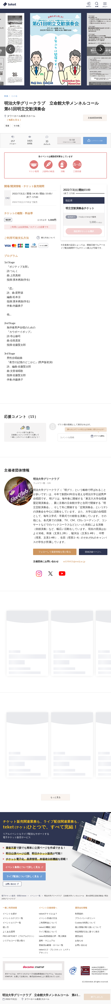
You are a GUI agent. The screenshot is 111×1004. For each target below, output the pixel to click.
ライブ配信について (48, 931)
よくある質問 (9, 931)
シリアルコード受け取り (14, 940)
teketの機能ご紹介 (47, 927)
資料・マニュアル (47, 940)
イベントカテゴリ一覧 (13, 918)
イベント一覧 (35, 896)
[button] (3, 993)
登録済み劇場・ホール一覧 (51, 945)
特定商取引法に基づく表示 (87, 931)
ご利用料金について (48, 922)
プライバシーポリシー (85, 918)
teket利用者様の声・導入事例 (52, 936)
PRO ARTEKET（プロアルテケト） (19, 936)
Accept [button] (100, 989)
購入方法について (48, 237)
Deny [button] (86, 990)
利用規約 (79, 913)
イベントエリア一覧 (12, 922)
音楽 (6, 96)
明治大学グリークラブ (46, 478)
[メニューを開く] (105, 4)
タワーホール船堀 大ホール (37, 999)
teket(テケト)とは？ (48, 913)
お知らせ (79, 940)
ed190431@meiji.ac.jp (74, 561)
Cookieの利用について (85, 922)
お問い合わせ (81, 945)
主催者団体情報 (95, 118)
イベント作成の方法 (48, 918)
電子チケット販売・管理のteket (13, 896)
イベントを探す (10, 913)
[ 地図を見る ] (14, 120)
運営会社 (79, 936)
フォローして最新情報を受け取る (54, 551)
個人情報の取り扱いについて (88, 927)
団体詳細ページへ (93, 552)
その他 (14, 96)
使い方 (6, 927)
